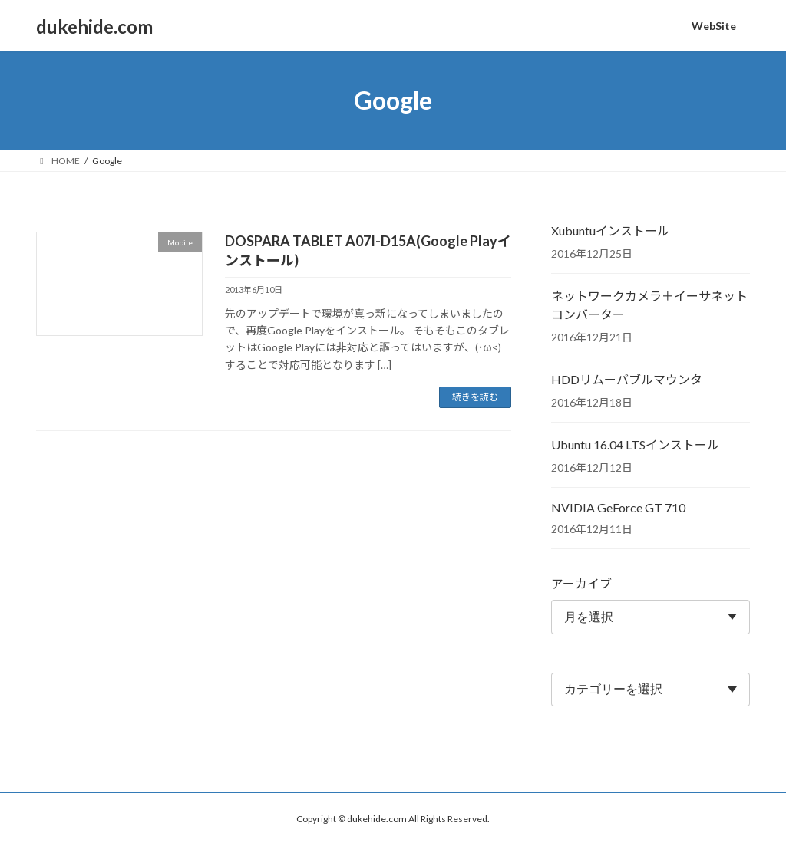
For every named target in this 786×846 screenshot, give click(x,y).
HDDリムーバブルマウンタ (626, 379)
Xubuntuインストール (610, 230)
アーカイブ (581, 583)
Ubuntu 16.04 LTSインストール (635, 444)
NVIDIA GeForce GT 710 (618, 507)
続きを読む (475, 397)
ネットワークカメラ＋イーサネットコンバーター (649, 304)
